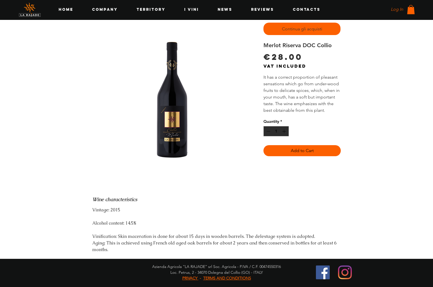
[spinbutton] (276, 131)
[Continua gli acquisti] (301, 29)
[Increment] (284, 131)
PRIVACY (190, 278)
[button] (411, 9)
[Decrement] (267, 131)
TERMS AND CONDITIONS (227, 278)
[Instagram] (345, 272)
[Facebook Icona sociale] (323, 272)
